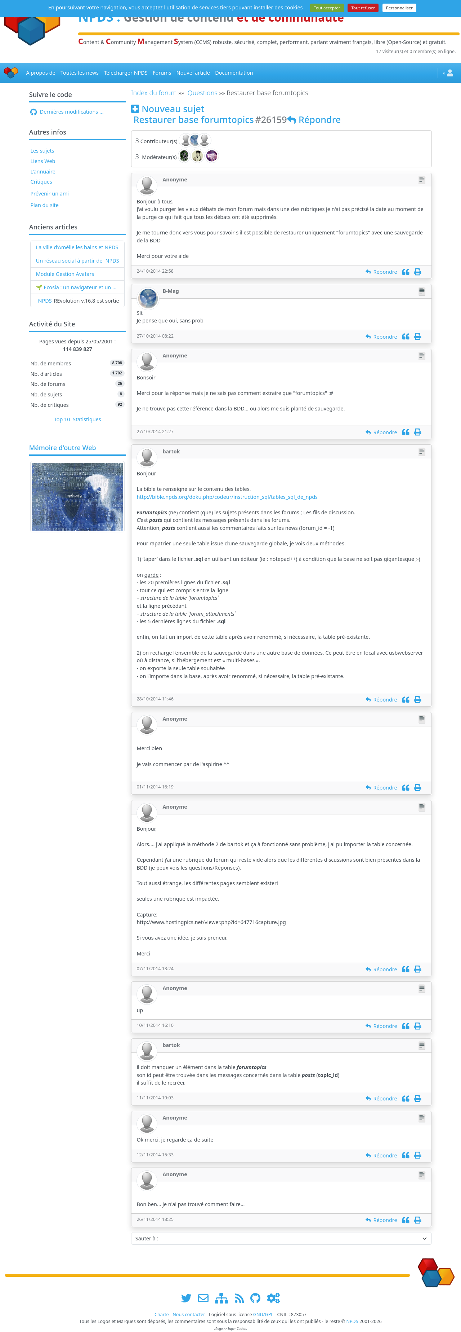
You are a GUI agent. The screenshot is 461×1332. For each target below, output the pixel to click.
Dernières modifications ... (66, 111)
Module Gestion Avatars (65, 274)
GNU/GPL (263, 1314)
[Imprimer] (417, 271)
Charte (162, 1314)
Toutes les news (80, 72)
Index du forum (154, 92)
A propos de (40, 72)
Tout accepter (327, 7)
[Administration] (273, 1297)
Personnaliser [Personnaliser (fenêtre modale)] (399, 7)
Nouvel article (193, 72)
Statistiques (87, 419)
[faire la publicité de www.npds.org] (206, 1297)
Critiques (41, 181)
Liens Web (42, 161)
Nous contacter (189, 1314)
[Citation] (405, 271)
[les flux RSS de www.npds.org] (242, 1297)
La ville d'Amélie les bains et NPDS (77, 247)
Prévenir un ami (49, 193)
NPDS (112, 260)
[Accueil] (11, 73)
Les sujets (42, 150)
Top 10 (62, 419)
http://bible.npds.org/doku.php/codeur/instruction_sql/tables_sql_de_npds (227, 496)
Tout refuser (363, 7)
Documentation (234, 72)
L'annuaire (42, 171)
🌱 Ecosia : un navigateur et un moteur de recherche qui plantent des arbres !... (77, 287)
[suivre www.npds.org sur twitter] (189, 1297)
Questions (203, 92)
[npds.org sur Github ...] (257, 1297)
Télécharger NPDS (125, 72)
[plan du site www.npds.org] (224, 1297)
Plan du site (44, 205)
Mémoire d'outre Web (62, 448)
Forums (162, 72)
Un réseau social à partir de (69, 260)
